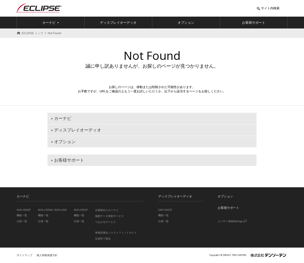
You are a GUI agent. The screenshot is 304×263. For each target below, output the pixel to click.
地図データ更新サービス (109, 216)
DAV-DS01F (165, 209)
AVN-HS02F (24, 209)
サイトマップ (24, 255)
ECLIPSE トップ (32, 33)
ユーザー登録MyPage (232, 221)
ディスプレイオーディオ (175, 196)
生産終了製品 (103, 238)
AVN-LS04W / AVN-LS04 (52, 209)
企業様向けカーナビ (107, 210)
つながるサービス (105, 222)
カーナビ (23, 196)
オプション (225, 196)
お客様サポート (228, 208)
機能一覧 (22, 215)
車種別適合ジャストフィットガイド (116, 232)
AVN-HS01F (81, 209)
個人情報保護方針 (47, 255)
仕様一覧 (22, 221)
